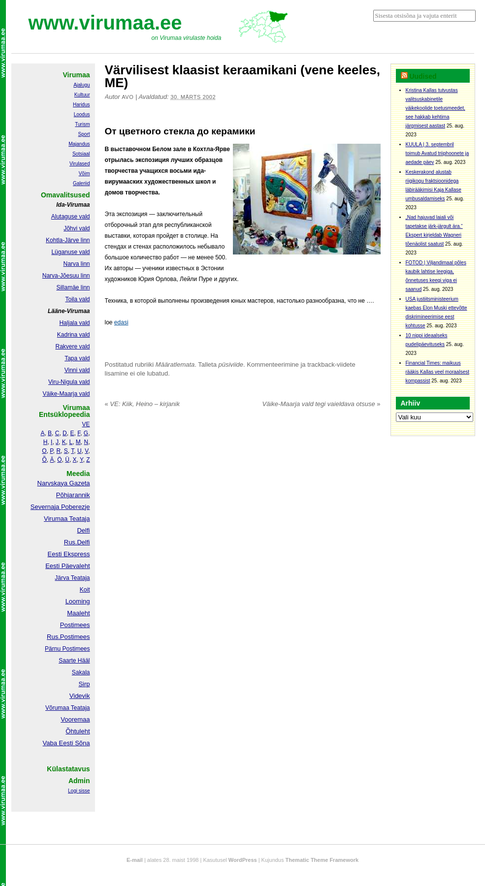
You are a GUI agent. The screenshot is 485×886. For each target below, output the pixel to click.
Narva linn (76, 263)
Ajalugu (81, 85)
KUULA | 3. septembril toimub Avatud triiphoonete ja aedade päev (437, 153)
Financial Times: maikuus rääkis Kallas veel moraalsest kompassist (438, 371)
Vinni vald (77, 370)
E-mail (135, 860)
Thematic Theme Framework (322, 860)
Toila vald (77, 299)
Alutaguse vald (70, 216)
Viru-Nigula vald (69, 382)
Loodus (82, 114)
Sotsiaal (81, 154)
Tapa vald (77, 358)
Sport (84, 134)
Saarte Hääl (74, 660)
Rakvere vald (72, 346)
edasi (121, 322)
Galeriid (81, 183)
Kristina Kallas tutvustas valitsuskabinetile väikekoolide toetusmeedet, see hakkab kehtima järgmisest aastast (435, 108)
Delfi (83, 530)
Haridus (81, 104)
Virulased (79, 163)
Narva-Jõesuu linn (66, 275)
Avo (127, 97)
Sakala (81, 672)
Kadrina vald (73, 334)
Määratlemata (175, 364)
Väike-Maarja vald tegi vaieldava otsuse (321, 404)
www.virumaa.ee (105, 22)
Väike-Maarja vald (66, 393)
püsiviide (231, 364)
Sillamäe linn (73, 287)
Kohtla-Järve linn (68, 240)
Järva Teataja (72, 577)
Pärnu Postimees (67, 648)
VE (86, 424)
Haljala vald (74, 322)
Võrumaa (57, 707)
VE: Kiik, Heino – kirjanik (142, 404)
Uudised (422, 76)
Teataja (79, 707)
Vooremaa (75, 719)
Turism (82, 124)
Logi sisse (79, 790)
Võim (84, 173)
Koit (85, 589)
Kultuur (82, 94)
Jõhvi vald (77, 228)
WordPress (242, 860)
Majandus (79, 144)
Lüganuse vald (70, 252)
